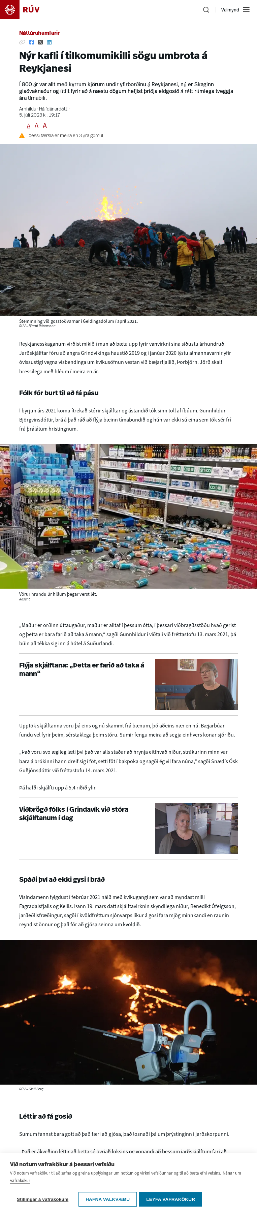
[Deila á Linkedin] (49, 42)
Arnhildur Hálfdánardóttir (44, 109)
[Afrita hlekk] (22, 42)
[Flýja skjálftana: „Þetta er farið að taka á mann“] (128, 684)
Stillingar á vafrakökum (42, 1205)
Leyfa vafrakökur (171, 1205)
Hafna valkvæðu (108, 1205)
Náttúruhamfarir (39, 33)
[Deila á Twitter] (40, 42)
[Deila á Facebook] (31, 42)
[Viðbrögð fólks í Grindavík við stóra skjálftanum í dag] (128, 828)
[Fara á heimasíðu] (25, 9)
